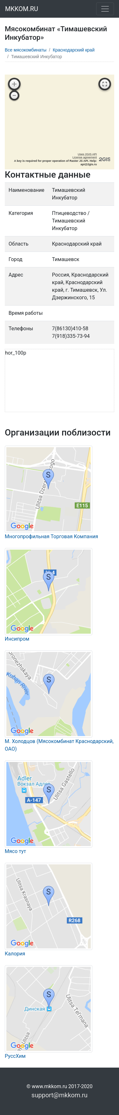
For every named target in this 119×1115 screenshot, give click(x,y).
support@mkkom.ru (59, 1095)
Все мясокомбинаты (25, 49)
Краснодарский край (74, 49)
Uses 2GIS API (87, 154)
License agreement (85, 157)
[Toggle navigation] (105, 9)
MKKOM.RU (21, 9)
